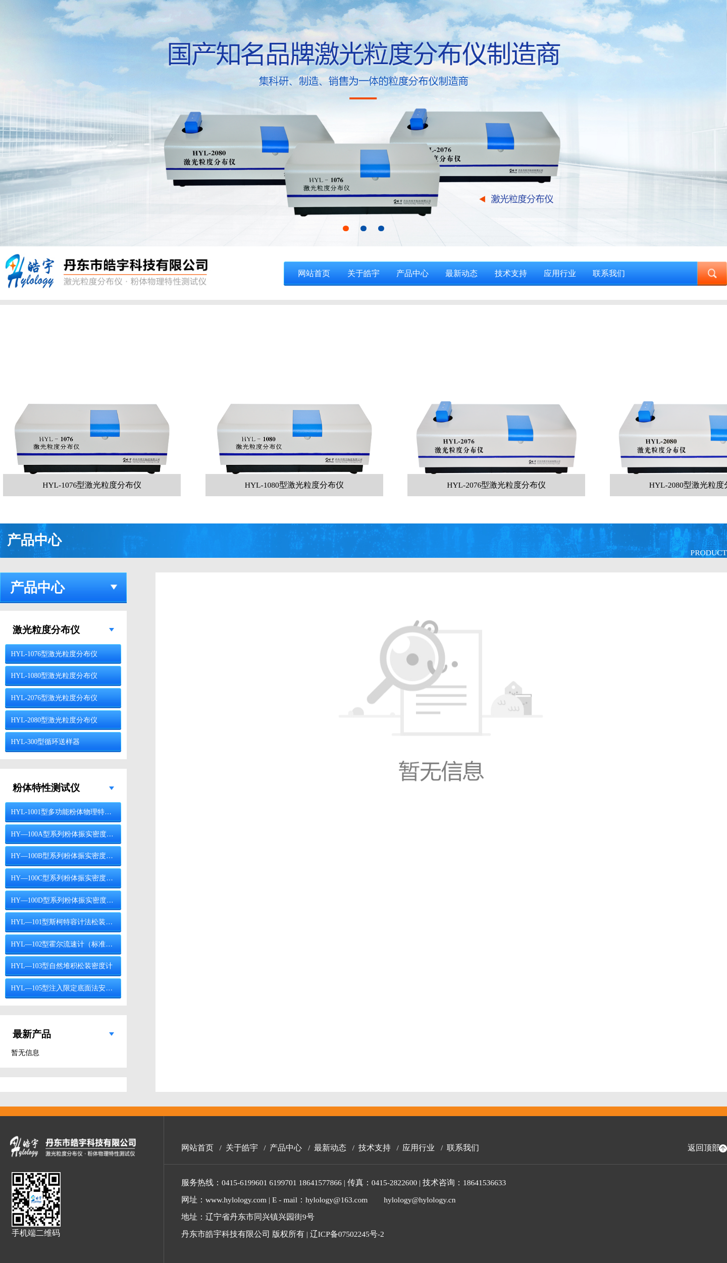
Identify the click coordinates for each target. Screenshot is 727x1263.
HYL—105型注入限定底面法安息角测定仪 (76, 988)
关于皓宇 (363, 273)
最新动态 (461, 273)
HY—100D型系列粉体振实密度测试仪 (69, 900)
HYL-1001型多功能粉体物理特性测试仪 (72, 812)
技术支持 (511, 273)
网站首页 (314, 273)
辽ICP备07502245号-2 (347, 1234)
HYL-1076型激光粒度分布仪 (54, 654)
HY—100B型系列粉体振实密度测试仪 (69, 856)
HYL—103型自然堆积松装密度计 (62, 966)
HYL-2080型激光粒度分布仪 (54, 720)
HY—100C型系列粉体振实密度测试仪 (69, 878)
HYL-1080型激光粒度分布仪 (54, 675)
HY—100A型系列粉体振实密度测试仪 (69, 834)
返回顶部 (704, 1147)
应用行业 (560, 273)
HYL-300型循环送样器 (45, 742)
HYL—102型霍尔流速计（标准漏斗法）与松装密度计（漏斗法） (111, 944)
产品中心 (412, 273)
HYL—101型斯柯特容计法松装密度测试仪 (76, 922)
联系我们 (609, 273)
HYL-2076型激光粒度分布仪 (54, 698)
